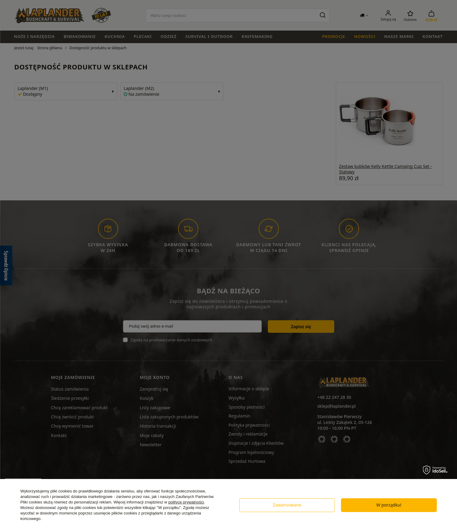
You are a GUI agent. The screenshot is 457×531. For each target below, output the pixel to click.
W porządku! (388, 505)
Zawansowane (287, 505)
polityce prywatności (186, 502)
